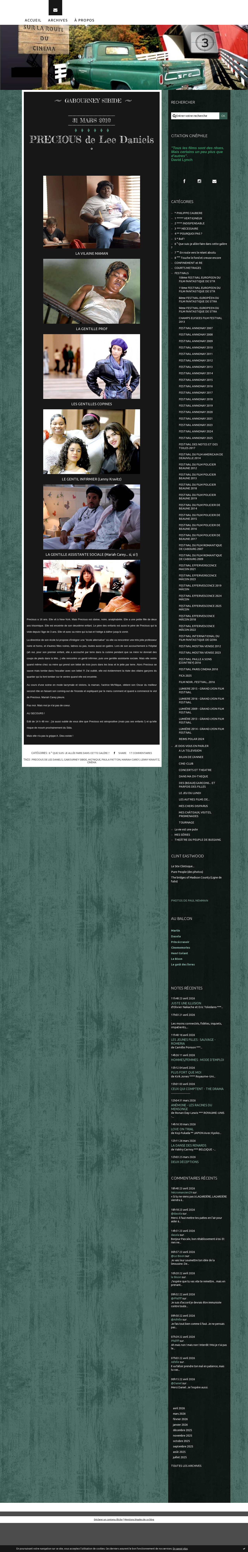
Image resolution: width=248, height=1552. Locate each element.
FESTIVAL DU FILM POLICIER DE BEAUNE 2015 (200, 531)
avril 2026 (179, 1436)
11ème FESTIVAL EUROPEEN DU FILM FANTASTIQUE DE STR (200, 296)
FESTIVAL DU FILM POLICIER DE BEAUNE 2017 (200, 552)
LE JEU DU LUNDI (190, 817)
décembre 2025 (183, 1458)
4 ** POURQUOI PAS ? (189, 238)
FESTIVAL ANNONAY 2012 (196, 369)
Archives (58, 23)
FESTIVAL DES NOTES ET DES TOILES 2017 (198, 458)
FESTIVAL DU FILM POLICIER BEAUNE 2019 (197, 510)
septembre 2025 (184, 1475)
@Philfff (177, 1326)
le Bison (176, 1305)
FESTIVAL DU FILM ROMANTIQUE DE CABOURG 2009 (201, 573)
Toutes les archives (186, 1494)
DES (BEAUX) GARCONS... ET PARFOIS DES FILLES (197, 809)
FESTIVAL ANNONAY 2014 (196, 383)
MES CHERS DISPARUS (193, 831)
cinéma (97, 765)
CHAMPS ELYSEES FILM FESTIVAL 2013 (200, 327)
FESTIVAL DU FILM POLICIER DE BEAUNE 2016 (200, 541)
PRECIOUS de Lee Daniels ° (91, 147)
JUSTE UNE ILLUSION (186, 1029)
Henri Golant (180, 979)
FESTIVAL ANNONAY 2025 (196, 449)
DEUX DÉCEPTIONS (185, 1190)
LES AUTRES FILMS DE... (194, 824)
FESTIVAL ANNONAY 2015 (196, 389)
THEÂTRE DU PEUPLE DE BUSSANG (198, 866)
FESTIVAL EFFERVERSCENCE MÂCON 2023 (198, 594)
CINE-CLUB (186, 787)
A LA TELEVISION (190, 773)
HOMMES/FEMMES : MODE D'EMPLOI (198, 1086)
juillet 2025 (180, 1486)
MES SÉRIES (182, 860)
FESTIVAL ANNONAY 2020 (196, 423)
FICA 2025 (185, 696)
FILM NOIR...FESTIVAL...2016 (197, 702)
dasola (175, 1262)
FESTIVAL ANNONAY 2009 (196, 349)
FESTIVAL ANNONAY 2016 (196, 396)
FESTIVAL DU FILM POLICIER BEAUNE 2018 (197, 500)
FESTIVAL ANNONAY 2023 (196, 436)
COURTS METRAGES (188, 273)
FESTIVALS (182, 279)
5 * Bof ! (180, 243)
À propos (84, 23)
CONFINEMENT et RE (189, 268)
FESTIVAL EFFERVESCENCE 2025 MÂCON (200, 625)
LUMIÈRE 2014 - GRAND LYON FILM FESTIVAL (198, 753)
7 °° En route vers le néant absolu (196, 257)
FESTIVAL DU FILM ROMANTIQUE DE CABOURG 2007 (201, 562)
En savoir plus (180, 1548)
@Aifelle (177, 1347)
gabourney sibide (81, 762)
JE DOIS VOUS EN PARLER (192, 769)
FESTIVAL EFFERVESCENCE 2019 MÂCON (200, 604)
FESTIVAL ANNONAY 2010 (196, 356)
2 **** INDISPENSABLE (190, 227)
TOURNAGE (187, 848)
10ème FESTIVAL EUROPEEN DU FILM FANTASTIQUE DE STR (200, 285)
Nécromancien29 (182, 1220)
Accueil (33, 23)
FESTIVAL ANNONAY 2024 (196, 443)
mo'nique (101, 762)
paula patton (117, 762)
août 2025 (179, 1480)
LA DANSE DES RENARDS (189, 1173)
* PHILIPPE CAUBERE (189, 216)
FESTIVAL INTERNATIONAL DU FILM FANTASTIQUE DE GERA (199, 657)
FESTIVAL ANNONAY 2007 (196, 336)
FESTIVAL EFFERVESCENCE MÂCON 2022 (197, 646)
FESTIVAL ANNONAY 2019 (196, 416)
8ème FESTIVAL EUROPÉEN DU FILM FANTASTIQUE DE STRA (199, 306)
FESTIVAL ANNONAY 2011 (196, 362)
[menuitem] (33, 23)
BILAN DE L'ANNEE (191, 780)
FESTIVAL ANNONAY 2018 (196, 409)
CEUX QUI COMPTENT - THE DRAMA (197, 1116)
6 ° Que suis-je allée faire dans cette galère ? (78, 755)
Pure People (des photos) (188, 898)
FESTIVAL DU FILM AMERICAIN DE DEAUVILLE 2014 (201, 468)
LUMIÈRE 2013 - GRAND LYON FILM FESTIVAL (198, 742)
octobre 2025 (181, 1469)
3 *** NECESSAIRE (186, 232)
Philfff (175, 1368)
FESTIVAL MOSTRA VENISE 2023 (200, 672)
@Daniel (177, 1410)
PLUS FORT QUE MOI (186, 1099)
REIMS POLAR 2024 (191, 761)
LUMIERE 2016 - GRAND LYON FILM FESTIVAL (198, 721)
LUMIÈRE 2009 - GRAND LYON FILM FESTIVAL (198, 732)
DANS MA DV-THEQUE (194, 800)
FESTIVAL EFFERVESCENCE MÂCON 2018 (197, 636)
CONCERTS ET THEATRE (195, 793)
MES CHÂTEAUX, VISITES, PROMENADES (195, 839)
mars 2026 (180, 1441)
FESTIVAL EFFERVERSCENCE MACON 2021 (198, 583)
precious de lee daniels (51, 762)
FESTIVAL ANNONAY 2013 (196, 376)
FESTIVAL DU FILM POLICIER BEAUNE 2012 (197, 479)
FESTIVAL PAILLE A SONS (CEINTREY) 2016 (195, 680)
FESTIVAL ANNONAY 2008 (196, 342)
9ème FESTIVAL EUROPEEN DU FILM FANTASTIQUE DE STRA (199, 317)
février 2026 (181, 1447)
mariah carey (137, 762)
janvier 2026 (181, 1452)
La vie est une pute (187, 855)
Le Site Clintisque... (183, 892)
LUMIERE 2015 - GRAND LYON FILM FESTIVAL (198, 711)
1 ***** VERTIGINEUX (189, 222)
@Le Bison (178, 1283)
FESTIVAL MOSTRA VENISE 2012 (200, 665)
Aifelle (175, 1389)
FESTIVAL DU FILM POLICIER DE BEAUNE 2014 (200, 521)
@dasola (176, 1241)
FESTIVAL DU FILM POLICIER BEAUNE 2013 (197, 489)
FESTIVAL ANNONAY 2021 (196, 429)
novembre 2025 (183, 1464)
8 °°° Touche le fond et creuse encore (199, 263)
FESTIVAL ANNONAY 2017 (196, 402)
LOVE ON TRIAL (182, 1156)
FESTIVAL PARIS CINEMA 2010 (198, 689)
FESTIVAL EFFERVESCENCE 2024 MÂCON (200, 615)
